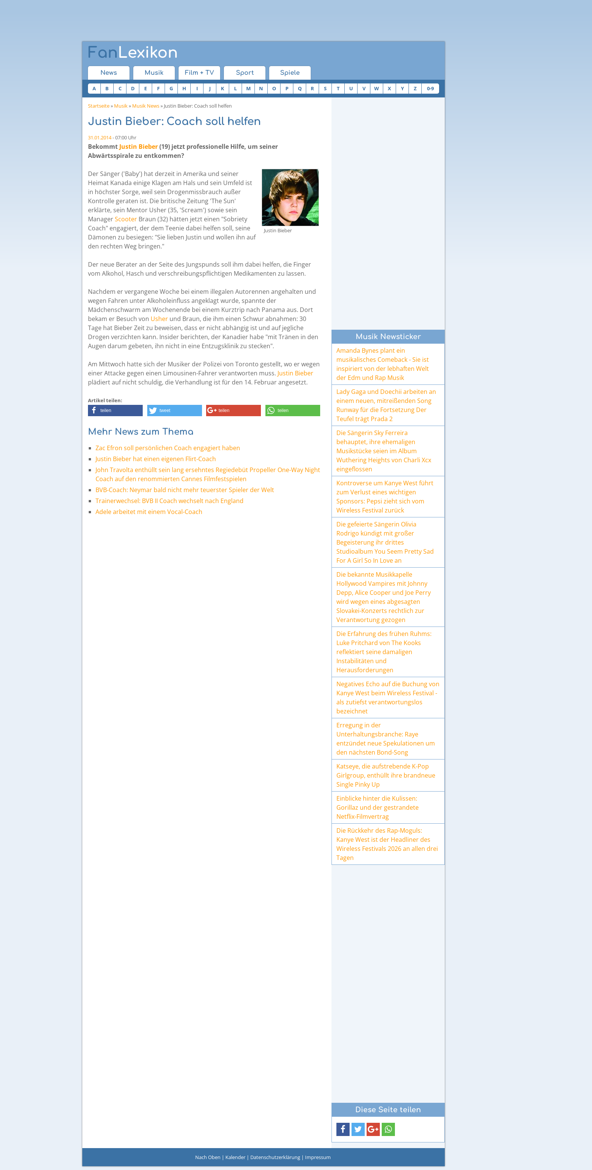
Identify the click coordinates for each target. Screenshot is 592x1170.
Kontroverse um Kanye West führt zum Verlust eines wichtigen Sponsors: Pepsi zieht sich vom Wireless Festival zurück (384, 496)
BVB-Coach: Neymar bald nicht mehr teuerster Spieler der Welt (185, 490)
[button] (115, 410)
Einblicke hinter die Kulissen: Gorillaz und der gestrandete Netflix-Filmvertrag (377, 807)
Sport (245, 72)
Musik (154, 72)
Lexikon (133, 53)
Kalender (235, 1157)
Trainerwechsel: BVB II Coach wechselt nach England (170, 501)
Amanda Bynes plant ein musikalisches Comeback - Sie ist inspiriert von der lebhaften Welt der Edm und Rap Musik (382, 364)
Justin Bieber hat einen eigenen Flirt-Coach (156, 459)
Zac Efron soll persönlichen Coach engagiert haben (168, 448)
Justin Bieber (138, 146)
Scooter (126, 219)
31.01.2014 (99, 137)
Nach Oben (207, 1157)
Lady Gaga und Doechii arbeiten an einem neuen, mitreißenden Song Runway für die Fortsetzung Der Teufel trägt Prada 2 (386, 405)
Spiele (290, 72)
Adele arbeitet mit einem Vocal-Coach (149, 512)
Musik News (145, 105)
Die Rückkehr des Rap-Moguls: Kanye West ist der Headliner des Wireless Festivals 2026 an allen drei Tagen (387, 844)
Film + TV (199, 72)
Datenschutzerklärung (275, 1157)
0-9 (430, 88)
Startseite (98, 105)
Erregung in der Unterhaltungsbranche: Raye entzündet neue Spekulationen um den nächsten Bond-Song (385, 738)
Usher (159, 319)
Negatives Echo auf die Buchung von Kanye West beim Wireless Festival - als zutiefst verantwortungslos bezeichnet (387, 697)
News (108, 72)
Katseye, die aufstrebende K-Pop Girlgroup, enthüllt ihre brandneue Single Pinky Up (385, 775)
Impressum (318, 1157)
